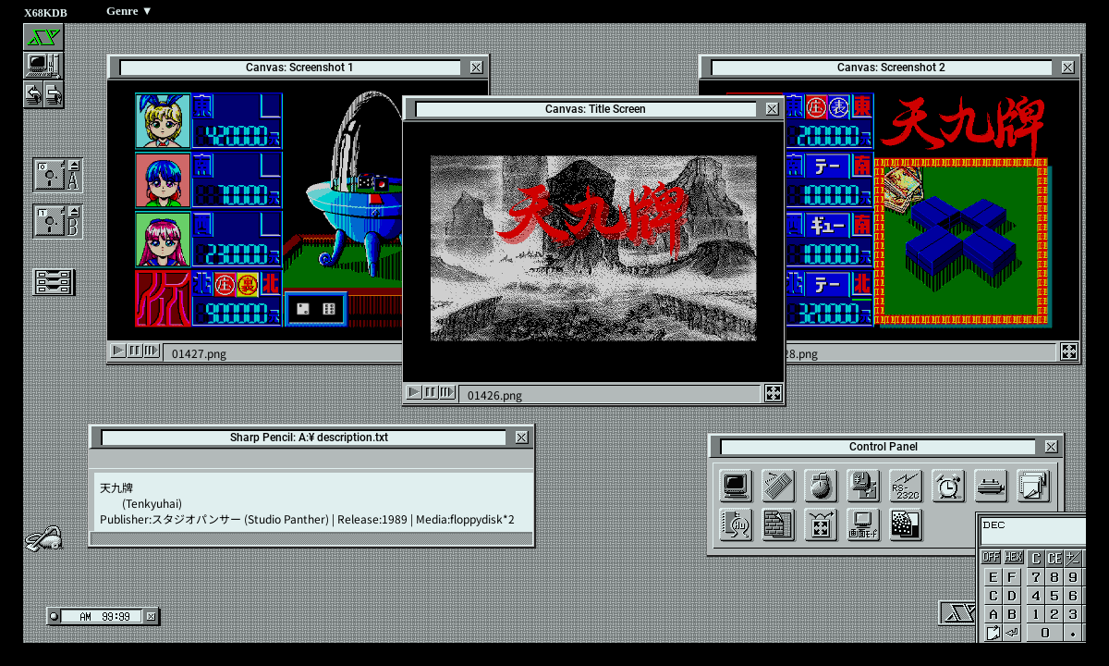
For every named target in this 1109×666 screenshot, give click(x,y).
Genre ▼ (129, 11)
